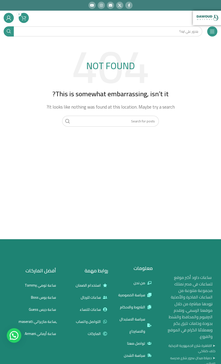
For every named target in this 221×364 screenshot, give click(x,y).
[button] (14, 335)
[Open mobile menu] (212, 31)
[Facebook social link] (129, 5)
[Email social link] (110, 5)
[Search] (103, 31)
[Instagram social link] (101, 5)
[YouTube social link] (92, 5)
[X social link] (119, 5)
